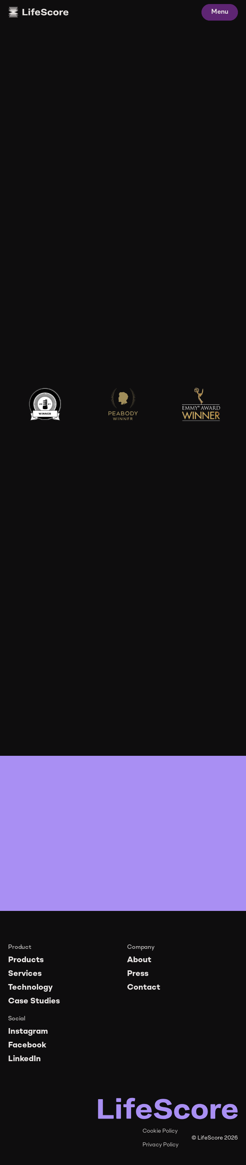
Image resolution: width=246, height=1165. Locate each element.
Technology (30, 988)
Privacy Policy (160, 1145)
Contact (143, 988)
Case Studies (34, 1001)
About (139, 960)
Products (26, 960)
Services (25, 974)
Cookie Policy (160, 1131)
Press (137, 974)
